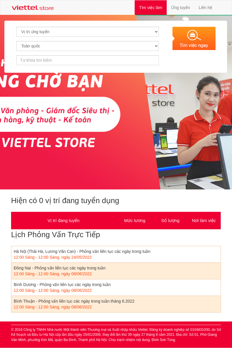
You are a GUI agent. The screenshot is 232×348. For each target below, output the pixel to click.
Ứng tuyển (180, 7)
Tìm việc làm (153, 7)
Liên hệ (205, 7)
